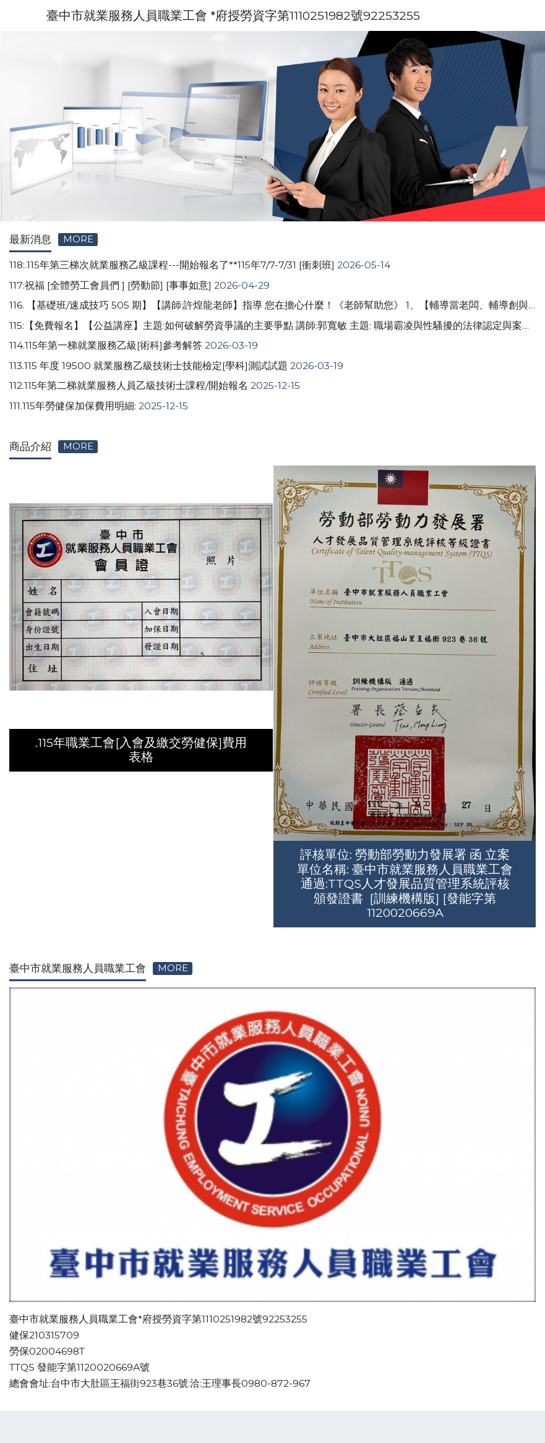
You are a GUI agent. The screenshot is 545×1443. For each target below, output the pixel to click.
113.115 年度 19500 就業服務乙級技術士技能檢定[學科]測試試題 (148, 366)
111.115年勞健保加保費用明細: (72, 406)
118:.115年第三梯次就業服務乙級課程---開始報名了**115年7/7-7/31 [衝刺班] (172, 265)
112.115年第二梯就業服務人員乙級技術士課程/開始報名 (128, 385)
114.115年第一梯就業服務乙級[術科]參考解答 (105, 345)
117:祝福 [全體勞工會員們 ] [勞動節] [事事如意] (110, 285)
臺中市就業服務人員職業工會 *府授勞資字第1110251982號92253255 (233, 15)
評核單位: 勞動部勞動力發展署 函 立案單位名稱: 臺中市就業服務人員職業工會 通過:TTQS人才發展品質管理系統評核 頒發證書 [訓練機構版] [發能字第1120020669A (405, 883)
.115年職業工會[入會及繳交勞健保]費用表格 (141, 749)
